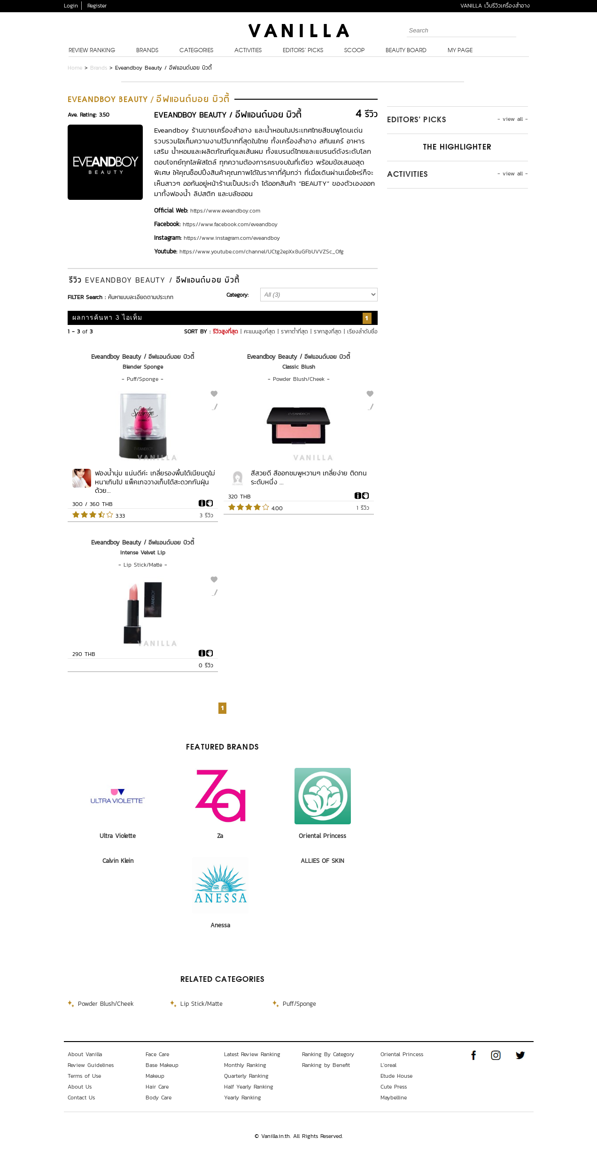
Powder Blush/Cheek (299, 379)
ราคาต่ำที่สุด (294, 331)
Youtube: (165, 251)
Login (71, 5)
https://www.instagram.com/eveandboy (232, 238)
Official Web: (171, 210)
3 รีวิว (206, 515)
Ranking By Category (328, 1054)
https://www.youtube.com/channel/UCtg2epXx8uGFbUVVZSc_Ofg (261, 251)
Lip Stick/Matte (143, 565)
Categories (196, 51)
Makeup (155, 1076)
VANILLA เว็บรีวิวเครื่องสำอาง (495, 5)
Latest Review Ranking (252, 1054)
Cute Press (393, 1086)
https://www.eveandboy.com (225, 210)
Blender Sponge (143, 367)
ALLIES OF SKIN (322, 860)
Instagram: (167, 237)
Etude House (396, 1076)
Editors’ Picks (303, 51)
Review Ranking (92, 51)
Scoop (354, 51)
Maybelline (393, 1097)
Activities (248, 51)
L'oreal (388, 1065)
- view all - (512, 119)
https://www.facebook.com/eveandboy (230, 224)
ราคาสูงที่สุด (327, 331)
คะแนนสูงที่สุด (259, 331)
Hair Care (157, 1086)
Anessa (220, 925)
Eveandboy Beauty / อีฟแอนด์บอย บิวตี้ (142, 356)
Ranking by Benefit (326, 1065)
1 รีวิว (363, 508)
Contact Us (81, 1097)
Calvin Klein (117, 860)
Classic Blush (298, 367)
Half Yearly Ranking (248, 1086)
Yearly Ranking (242, 1097)
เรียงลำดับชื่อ (362, 331)
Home (75, 67)
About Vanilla (85, 1054)
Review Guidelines (91, 1065)
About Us (80, 1086)
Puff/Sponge (142, 379)
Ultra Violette (118, 835)
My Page (460, 51)
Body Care (158, 1097)
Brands (147, 51)
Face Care (157, 1054)
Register (97, 5)
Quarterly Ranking (246, 1076)
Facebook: (167, 224)
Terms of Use (84, 1076)
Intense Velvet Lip (142, 552)
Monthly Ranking (245, 1065)
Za (220, 835)
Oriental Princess (322, 835)
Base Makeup (162, 1065)
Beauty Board (406, 51)
